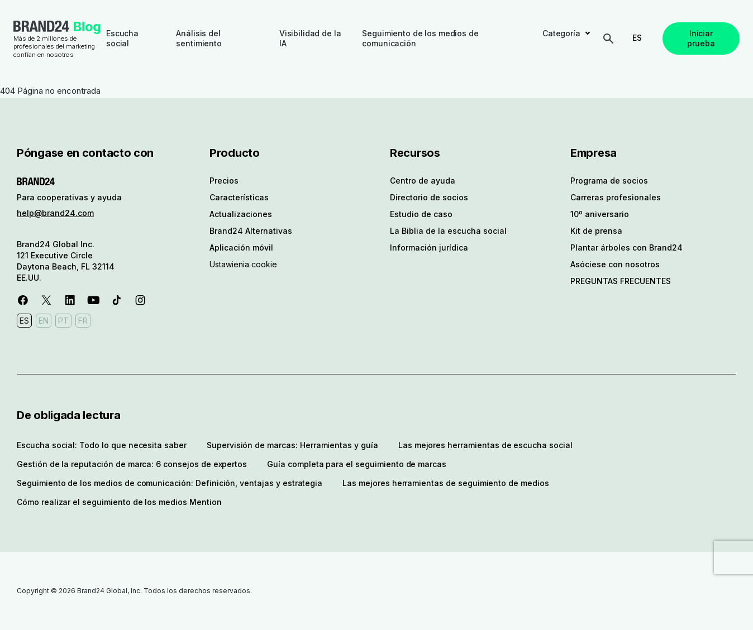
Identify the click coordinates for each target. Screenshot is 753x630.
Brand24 (41, 26)
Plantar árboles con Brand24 (626, 247)
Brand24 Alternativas (250, 230)
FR (83, 320)
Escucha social (122, 38)
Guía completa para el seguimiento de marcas (356, 464)
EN (44, 320)
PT (63, 320)
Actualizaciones (240, 214)
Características (239, 197)
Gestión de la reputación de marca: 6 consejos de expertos (132, 464)
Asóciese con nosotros (615, 264)
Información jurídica (429, 247)
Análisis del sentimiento (198, 38)
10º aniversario (599, 214)
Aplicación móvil (241, 247)
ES (637, 37)
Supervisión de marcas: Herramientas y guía (292, 445)
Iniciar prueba (700, 38)
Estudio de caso (421, 214)
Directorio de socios (429, 197)
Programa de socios (609, 180)
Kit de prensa (596, 230)
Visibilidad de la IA (310, 38)
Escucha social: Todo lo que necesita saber (102, 445)
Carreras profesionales (615, 197)
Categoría (561, 33)
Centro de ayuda (422, 180)
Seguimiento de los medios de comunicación (420, 38)
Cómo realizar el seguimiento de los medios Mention (119, 502)
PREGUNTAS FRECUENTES (620, 281)
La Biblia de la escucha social (448, 230)
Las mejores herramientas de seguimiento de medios (445, 483)
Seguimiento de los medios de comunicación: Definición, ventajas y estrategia (169, 483)
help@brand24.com (55, 213)
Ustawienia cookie (243, 264)
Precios (224, 180)
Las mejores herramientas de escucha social (485, 445)
